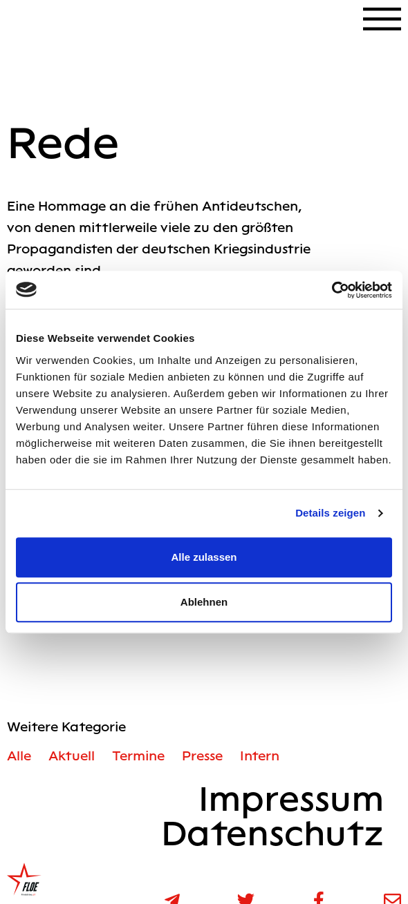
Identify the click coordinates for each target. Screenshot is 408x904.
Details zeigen (330, 513)
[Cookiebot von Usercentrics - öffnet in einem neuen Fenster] (331, 290)
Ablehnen (204, 602)
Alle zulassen (204, 557)
